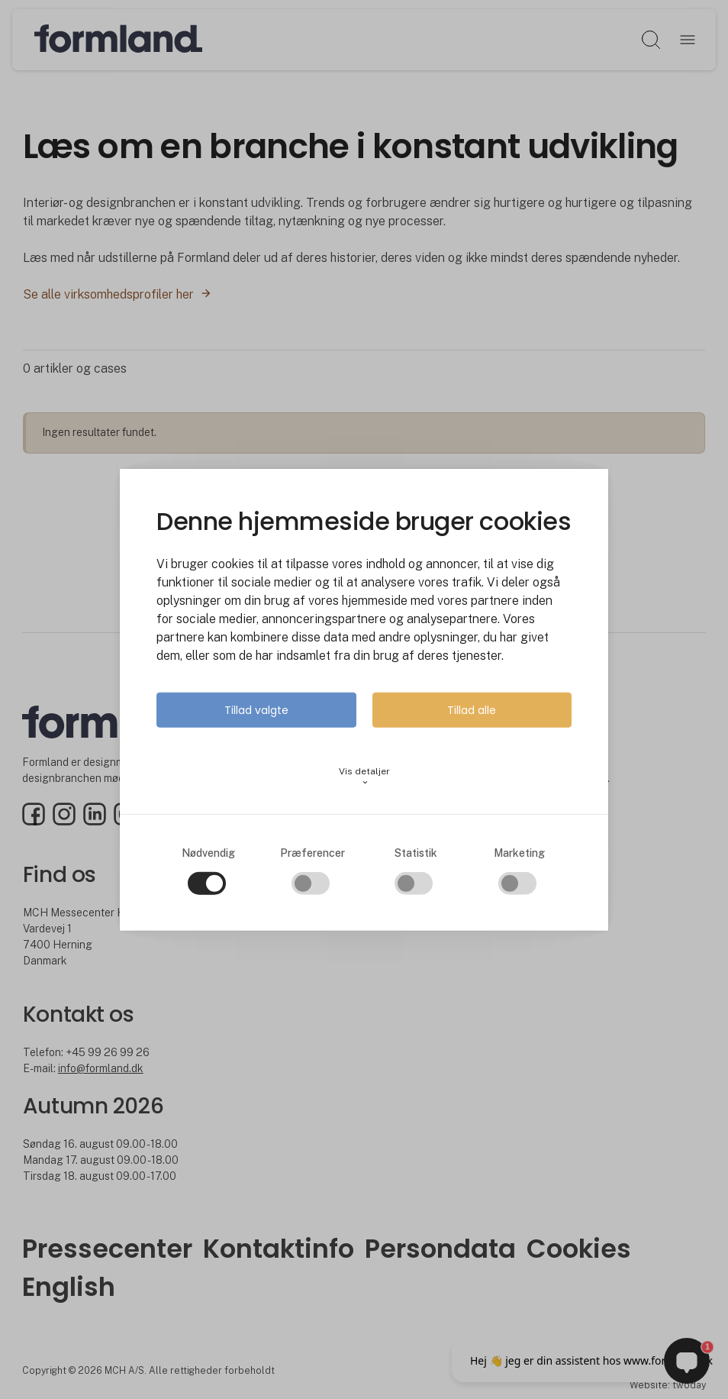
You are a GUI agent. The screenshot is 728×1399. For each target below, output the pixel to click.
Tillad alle (471, 710)
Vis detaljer (364, 776)
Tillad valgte (256, 710)
